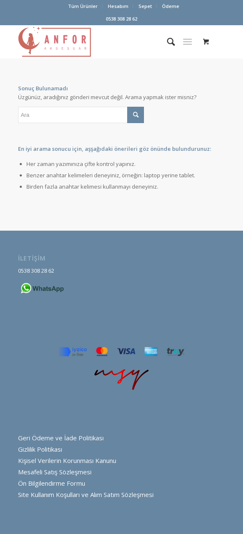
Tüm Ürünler (83, 6)
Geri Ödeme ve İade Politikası (61, 438)
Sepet (145, 6)
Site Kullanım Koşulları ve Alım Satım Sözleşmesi (86, 494)
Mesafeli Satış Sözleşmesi (54, 472)
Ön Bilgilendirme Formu (51, 483)
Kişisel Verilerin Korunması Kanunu (67, 460)
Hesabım (118, 6)
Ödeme (170, 6)
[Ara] (167, 41)
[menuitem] (83, 6)
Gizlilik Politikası (40, 449)
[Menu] (187, 42)
